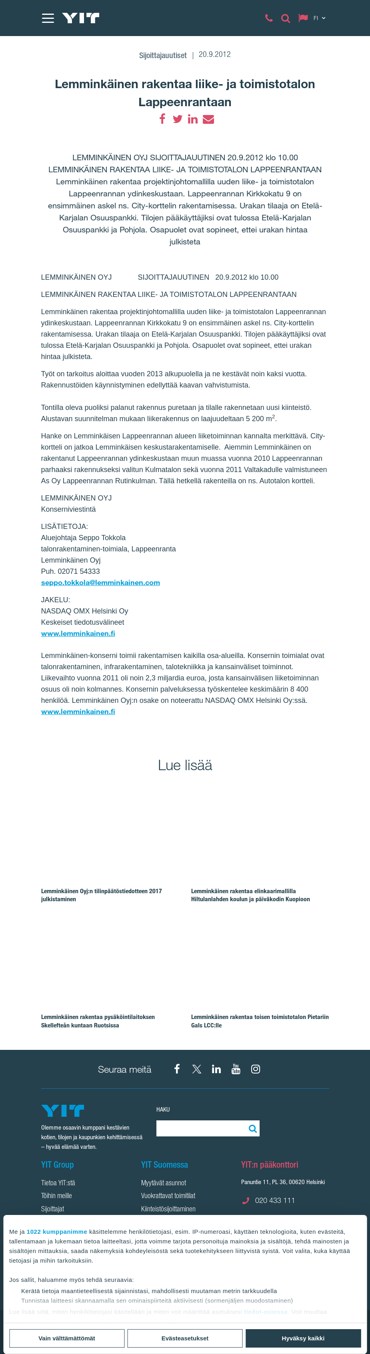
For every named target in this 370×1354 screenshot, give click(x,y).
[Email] (208, 119)
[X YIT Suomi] (196, 1069)
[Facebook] (162, 119)
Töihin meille (56, 1196)
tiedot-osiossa (266, 1311)
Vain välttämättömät (66, 1338)
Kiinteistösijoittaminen (168, 1209)
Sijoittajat (52, 1209)
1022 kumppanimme (57, 1231)
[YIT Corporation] (216, 1069)
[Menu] (47, 18)
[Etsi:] (251, 1128)
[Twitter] (177, 119)
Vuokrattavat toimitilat (168, 1196)
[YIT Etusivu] (81, 18)
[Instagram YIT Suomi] (255, 1069)
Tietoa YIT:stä (58, 1183)
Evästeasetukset (185, 1338)
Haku (163, 1109)
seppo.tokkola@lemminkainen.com (100, 582)
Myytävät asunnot (163, 1183)
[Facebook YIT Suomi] (177, 1069)
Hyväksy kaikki (303, 1338)
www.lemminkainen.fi (78, 633)
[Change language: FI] (313, 18)
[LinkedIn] (193, 119)
